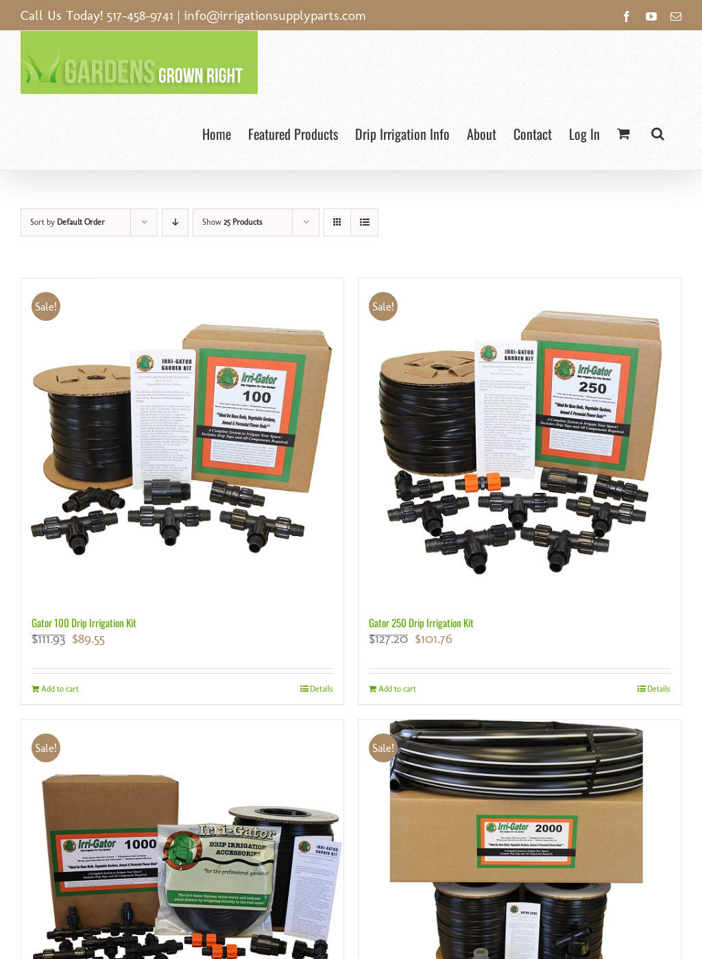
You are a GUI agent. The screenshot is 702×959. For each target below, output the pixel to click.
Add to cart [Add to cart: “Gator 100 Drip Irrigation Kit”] (60, 689)
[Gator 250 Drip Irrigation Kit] (520, 439)
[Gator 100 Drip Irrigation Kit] (182, 439)
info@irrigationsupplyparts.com (275, 15)
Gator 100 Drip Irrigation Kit (84, 622)
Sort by (67, 222)
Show (232, 222)
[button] (657, 132)
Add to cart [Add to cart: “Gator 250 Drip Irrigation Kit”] (397, 689)
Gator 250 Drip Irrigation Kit (421, 622)
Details (321, 689)
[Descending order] (175, 222)
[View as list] (364, 222)
